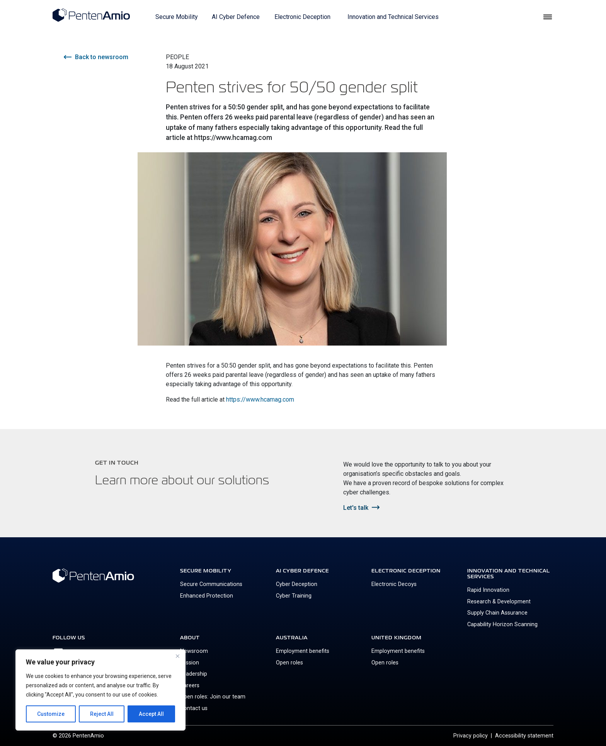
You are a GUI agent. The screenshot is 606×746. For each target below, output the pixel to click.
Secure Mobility (176, 16)
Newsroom (194, 651)
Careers (189, 685)
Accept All (151, 714)
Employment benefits (302, 651)
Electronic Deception (302, 16)
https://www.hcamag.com (260, 399)
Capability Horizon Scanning (502, 624)
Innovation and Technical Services (393, 16)
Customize (51, 714)
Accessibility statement (524, 735)
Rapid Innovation (488, 590)
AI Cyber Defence (236, 16)
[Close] (177, 656)
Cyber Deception (296, 584)
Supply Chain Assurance (497, 613)
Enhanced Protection (206, 596)
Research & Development (499, 601)
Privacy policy (470, 735)
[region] (100, 690)
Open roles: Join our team (212, 696)
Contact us (194, 708)
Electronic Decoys (394, 584)
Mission (189, 662)
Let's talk (355, 507)
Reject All (102, 714)
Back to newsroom (101, 57)
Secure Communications (211, 584)
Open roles (289, 662)
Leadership (193, 674)
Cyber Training (294, 596)
